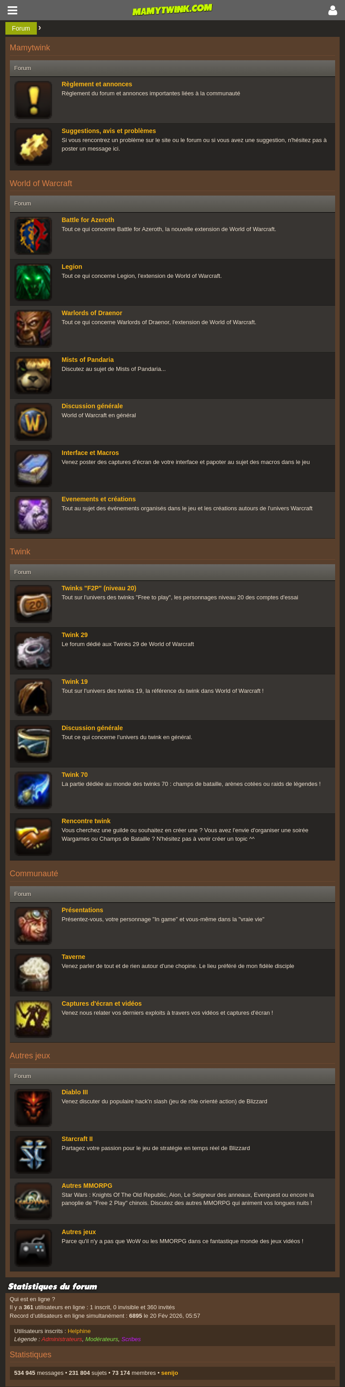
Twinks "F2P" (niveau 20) (99, 588)
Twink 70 (75, 774)
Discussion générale (92, 406)
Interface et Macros (90, 452)
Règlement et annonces (97, 84)
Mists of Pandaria (88, 359)
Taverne (73, 956)
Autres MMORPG (87, 1185)
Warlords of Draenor (92, 313)
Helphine (79, 1331)
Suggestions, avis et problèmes (109, 130)
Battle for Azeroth (88, 219)
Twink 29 (75, 634)
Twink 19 (75, 681)
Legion (72, 266)
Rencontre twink (86, 821)
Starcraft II (77, 1138)
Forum (21, 28)
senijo (169, 1372)
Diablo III (75, 1092)
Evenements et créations (99, 499)
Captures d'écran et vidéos (102, 1003)
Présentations (82, 910)
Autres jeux (79, 1231)
